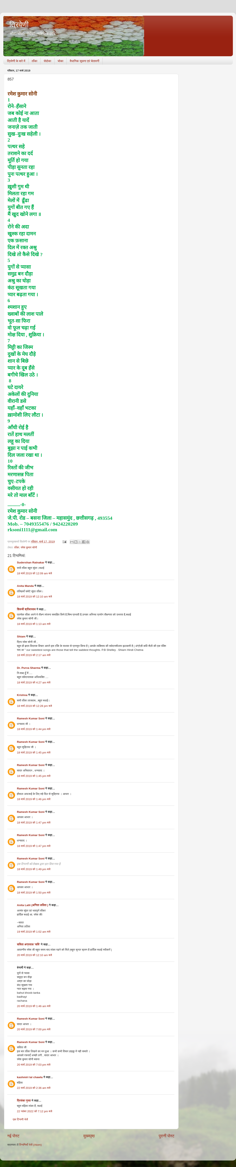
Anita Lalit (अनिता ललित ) (33, 905)
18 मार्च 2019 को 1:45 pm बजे (33, 752)
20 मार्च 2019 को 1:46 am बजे (33, 1006)
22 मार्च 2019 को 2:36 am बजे (33, 1087)
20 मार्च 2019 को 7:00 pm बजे (33, 1029)
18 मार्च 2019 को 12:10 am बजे (34, 596)
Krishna (22, 695)
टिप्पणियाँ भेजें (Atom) (30, 1144)
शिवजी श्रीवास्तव (26, 609)
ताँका (34, 61)
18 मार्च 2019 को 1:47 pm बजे (33, 822)
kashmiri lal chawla (30, 1077)
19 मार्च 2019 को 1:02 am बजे (33, 931)
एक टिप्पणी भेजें (20, 1119)
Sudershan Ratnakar (30, 562)
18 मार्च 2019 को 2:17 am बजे (33, 655)
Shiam (21, 636)
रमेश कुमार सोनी (29, 547)
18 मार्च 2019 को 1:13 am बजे (33, 624)
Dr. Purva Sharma (29, 667)
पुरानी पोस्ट (166, 1136)
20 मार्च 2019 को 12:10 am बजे (34, 955)
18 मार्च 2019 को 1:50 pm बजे (33, 892)
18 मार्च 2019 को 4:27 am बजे (33, 682)
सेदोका (47, 61)
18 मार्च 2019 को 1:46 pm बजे (33, 799)
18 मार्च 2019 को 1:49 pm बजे (33, 869)
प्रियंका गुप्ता (24, 1100)
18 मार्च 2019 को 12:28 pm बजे (34, 705)
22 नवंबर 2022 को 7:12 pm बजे (34, 1111)
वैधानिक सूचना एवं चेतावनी (84, 61)
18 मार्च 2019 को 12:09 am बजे (34, 573)
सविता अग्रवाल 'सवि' (28, 944)
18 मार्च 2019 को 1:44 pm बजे (33, 729)
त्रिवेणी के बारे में (16, 61)
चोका (60, 61)
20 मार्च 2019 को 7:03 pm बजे (33, 1064)
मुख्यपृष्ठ (89, 1136)
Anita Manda (25, 585)
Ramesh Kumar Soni (30, 718)
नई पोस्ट (13, 1136)
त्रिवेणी (19, 24)
